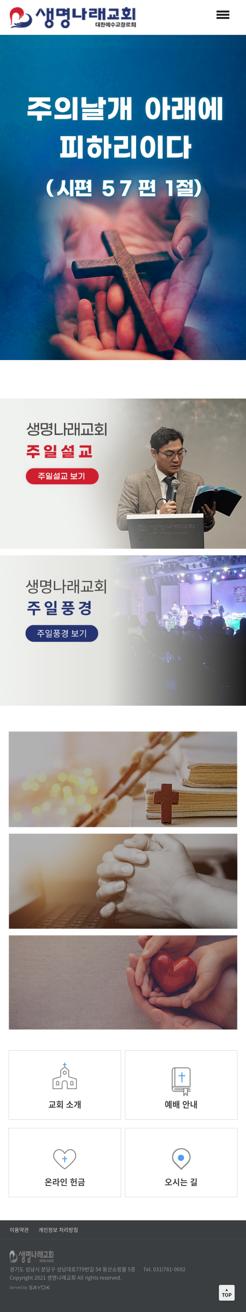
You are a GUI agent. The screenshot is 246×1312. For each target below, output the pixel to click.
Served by (30, 1287)
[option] (123, 197)
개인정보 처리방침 (58, 1229)
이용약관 (19, 1229)
